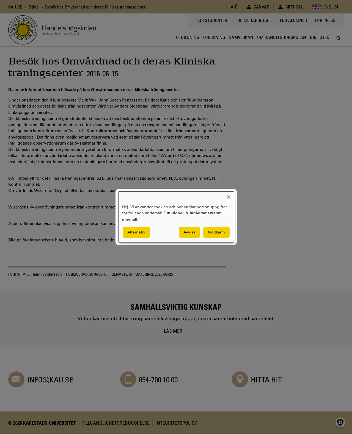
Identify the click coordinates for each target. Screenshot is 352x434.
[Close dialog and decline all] (228, 194)
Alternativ (136, 232)
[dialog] (176, 216)
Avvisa (189, 232)
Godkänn (216, 232)
